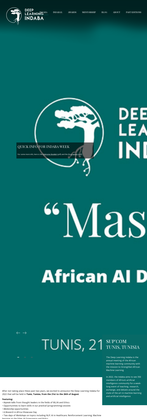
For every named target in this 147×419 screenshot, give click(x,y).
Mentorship (89, 12)
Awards (72, 12)
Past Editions (133, 12)
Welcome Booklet (50, 154)
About (116, 12)
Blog (104, 12)
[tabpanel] (73, 209)
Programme (73, 154)
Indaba (43, 12)
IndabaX (57, 12)
